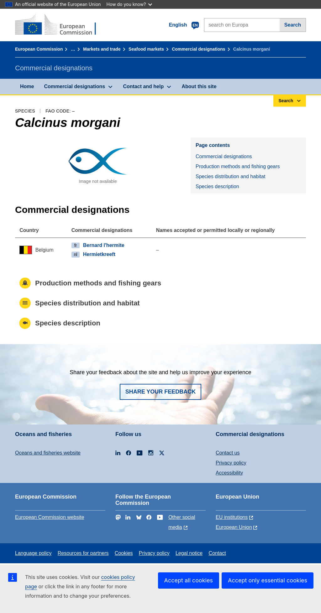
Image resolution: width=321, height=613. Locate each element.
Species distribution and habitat (230, 176)
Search (292, 25)
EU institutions (232, 517)
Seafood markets (146, 49)
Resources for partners (83, 553)
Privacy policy (231, 462)
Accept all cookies (188, 580)
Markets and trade (102, 49)
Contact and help (143, 86)
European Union (234, 527)
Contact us (227, 452)
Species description (217, 186)
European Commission (39, 49)
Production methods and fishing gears (238, 166)
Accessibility (229, 472)
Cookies (124, 553)
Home (27, 86)
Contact (217, 553)
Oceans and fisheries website (48, 452)
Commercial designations (198, 49)
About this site (199, 86)
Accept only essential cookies (267, 580)
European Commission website (49, 517)
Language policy (33, 553)
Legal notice (189, 553)
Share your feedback (160, 392)
